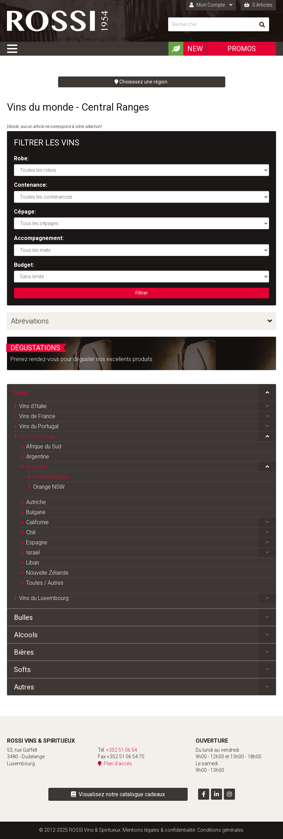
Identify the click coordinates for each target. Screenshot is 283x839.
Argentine (37, 456)
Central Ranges (51, 476)
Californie (37, 522)
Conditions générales (220, 830)
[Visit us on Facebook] (203, 794)
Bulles (23, 617)
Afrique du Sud (43, 446)
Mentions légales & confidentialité (159, 830)
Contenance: (30, 185)
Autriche (36, 502)
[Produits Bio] (175, 49)
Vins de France (37, 416)
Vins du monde (37, 436)
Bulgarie (36, 512)
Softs (22, 669)
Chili (31, 532)
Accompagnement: (39, 238)
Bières (24, 652)
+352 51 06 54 (121, 750)
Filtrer (141, 293)
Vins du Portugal (38, 426)
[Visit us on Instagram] (229, 794)
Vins (20, 393)
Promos (241, 49)
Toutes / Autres (44, 583)
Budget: (24, 265)
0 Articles (258, 5)
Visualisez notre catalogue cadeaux (118, 794)
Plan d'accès (115, 763)
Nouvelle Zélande (47, 572)
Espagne (36, 542)
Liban (32, 562)
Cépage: (25, 211)
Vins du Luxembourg (44, 598)
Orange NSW (48, 487)
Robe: (21, 158)
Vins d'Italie (33, 406)
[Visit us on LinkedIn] (216, 794)
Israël (33, 552)
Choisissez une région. (141, 82)
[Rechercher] (211, 24)
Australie (36, 466)
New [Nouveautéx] (195, 49)
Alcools (26, 635)
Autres (24, 687)
